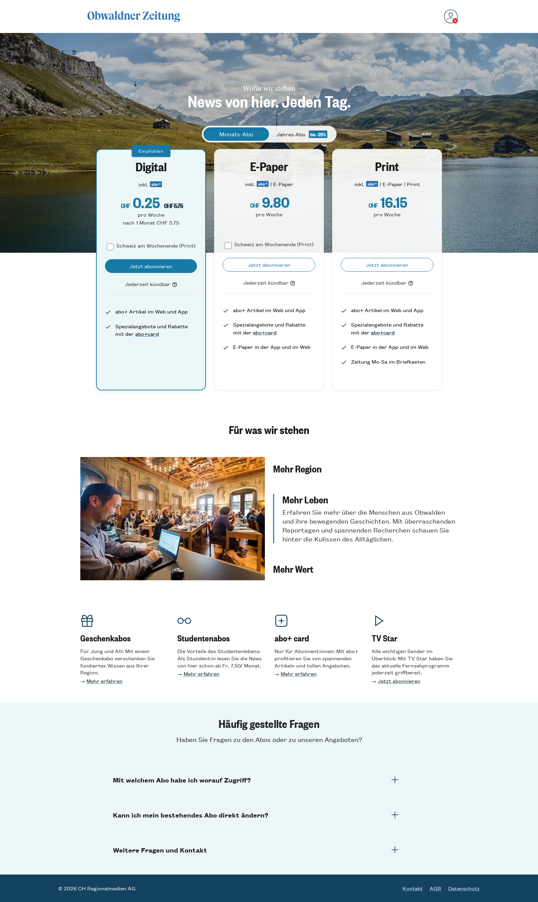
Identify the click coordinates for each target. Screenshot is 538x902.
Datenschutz (464, 888)
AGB (435, 888)
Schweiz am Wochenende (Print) (156, 245)
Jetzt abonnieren (399, 680)
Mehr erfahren (104, 680)
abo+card (147, 333)
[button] (365, 488)
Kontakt (412, 888)
